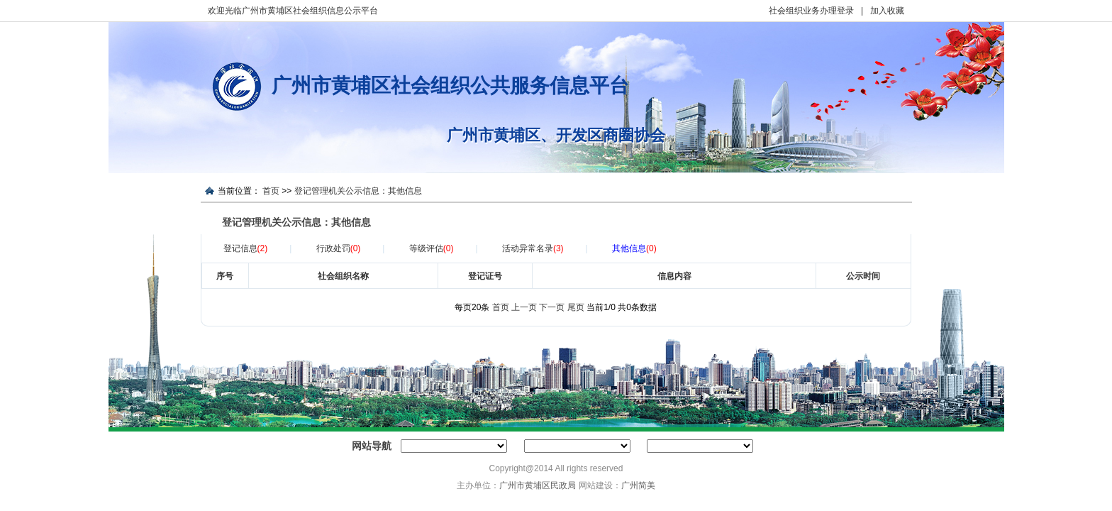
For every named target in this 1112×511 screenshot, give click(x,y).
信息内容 (674, 276)
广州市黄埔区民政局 (537, 485)
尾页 (575, 307)
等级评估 (431, 248)
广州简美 (638, 485)
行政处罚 (338, 248)
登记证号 (485, 276)
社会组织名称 (343, 276)
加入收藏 (887, 11)
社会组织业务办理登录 (811, 11)
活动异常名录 (533, 248)
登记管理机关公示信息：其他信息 (358, 191)
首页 (270, 191)
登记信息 (245, 248)
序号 (224, 276)
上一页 (524, 307)
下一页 (552, 307)
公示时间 (863, 276)
